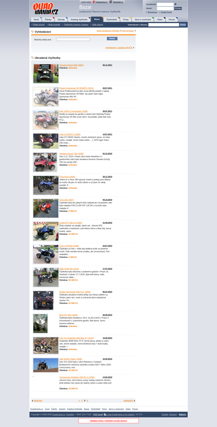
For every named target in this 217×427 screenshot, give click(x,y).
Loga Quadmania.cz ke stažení (120, 414)
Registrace (152, 12)
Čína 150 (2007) (66, 200)
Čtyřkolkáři (112, 19)
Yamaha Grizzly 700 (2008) (71, 154)
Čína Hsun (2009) (67, 177)
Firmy (126, 19)
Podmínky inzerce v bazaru (76, 24)
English (165, 414)
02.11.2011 (107, 65)
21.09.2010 (107, 223)
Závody (61, 19)
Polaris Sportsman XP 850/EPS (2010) (76, 88)
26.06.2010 (107, 315)
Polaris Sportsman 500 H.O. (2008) (75, 292)
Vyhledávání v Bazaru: (138, 25)
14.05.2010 (107, 377)
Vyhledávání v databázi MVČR (118, 48)
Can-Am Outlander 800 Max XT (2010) (76, 338)
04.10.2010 (107, 200)
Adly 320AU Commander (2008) (73, 111)
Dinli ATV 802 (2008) (68, 315)
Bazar (97, 19)
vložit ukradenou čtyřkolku (108, 31)
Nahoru (182, 414)
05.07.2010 (107, 292)
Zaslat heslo (166, 12)
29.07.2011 (107, 88)
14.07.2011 (107, 134)
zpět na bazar (128, 31)
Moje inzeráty (54, 24)
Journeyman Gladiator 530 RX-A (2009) (77, 377)
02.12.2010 (107, 154)
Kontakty (70, 414)
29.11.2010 (107, 177)
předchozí (38, 400)
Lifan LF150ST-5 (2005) (70, 134)
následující (128, 400)
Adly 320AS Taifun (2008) (70, 359)
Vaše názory (97, 24)
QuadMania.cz (41, 2)
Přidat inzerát (39, 24)
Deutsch (173, 414)
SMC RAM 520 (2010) (69, 269)
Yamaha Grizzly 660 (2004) (71, 65)
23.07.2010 (107, 246)
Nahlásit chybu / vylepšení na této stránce (108, 421)
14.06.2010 (107, 338)
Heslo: (149, 8)
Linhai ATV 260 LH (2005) (70, 223)
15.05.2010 (107, 359)
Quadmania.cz (101, 2)
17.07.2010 (107, 269)
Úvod (36, 19)
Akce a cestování (143, 19)
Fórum (172, 19)
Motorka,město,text (43, 40)
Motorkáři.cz (118, 2)
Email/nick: (151, 4)
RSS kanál (98, 414)
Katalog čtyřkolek (79, 19)
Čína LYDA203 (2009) (69, 246)
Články (48, 19)
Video (159, 19)
